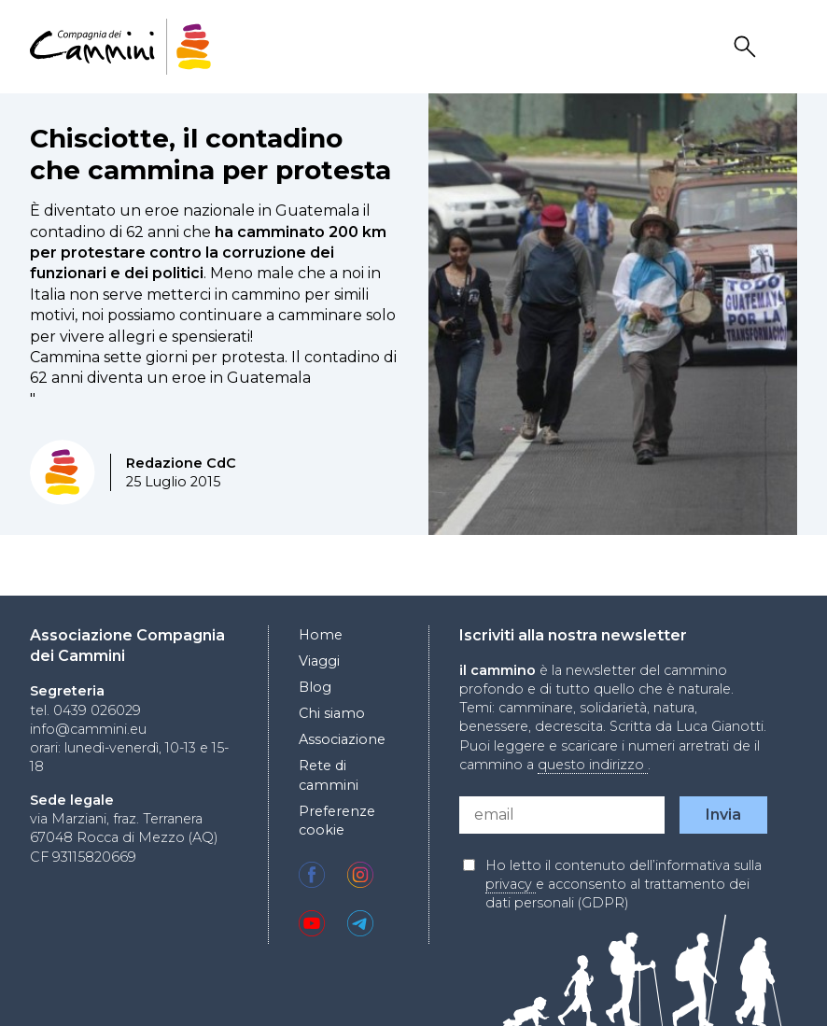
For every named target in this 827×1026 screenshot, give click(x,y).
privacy (510, 884)
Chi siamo (332, 713)
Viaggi (319, 661)
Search (748, 47)
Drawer (785, 47)
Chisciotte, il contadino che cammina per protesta (210, 154)
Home (321, 634)
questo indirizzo (593, 764)
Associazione (342, 739)
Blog (315, 687)
